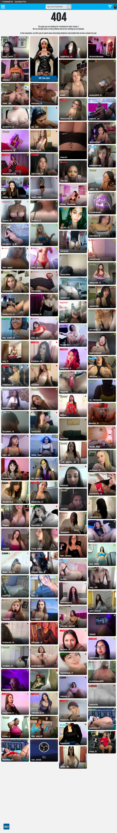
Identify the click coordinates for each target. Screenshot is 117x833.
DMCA (6, 826)
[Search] (69, 6)
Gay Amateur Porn (20, 2)
